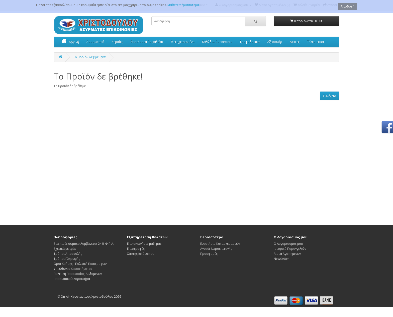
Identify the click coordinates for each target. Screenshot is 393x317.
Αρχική (70, 41)
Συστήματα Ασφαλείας (147, 42)
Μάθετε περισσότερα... (184, 5)
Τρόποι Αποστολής (68, 254)
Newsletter (281, 259)
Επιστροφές (136, 249)
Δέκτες (295, 42)
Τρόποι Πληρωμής (67, 259)
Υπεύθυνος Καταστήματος (73, 269)
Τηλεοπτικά (315, 42)
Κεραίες (117, 42)
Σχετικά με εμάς (65, 249)
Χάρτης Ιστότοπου (140, 254)
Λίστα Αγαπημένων (287, 254)
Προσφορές (209, 254)
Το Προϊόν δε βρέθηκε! (89, 57)
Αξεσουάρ (274, 42)
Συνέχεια (329, 96)
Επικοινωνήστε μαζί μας (144, 244)
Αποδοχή (347, 6)
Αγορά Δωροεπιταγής (216, 249)
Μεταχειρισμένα (182, 42)
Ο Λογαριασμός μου (288, 244)
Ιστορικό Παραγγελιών (290, 249)
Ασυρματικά (95, 42)
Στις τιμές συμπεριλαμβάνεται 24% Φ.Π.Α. (84, 244)
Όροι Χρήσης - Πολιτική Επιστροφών (80, 264)
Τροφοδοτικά (250, 42)
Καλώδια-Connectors (217, 42)
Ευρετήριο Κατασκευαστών (220, 244)
